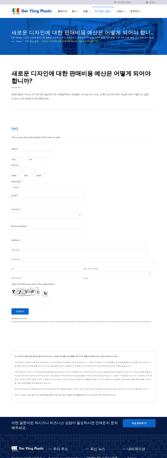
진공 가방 (57, 395)
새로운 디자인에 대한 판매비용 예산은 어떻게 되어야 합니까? (70, 41)
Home (19, 41)
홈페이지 (62, 11)
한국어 (152, 2)
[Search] (130, 2)
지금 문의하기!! (139, 423)
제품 (86, 11)
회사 (75, 11)
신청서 (121, 11)
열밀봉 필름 (48, 395)
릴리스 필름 (67, 395)
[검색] (115, 2)
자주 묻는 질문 (103, 11)
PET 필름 (76, 395)
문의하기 (136, 11)
